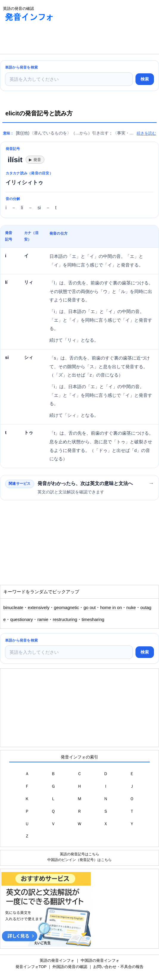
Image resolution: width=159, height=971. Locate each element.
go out (89, 607)
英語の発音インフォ (57, 960)
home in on (111, 607)
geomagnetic (66, 607)
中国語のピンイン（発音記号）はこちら (79, 860)
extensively (38, 607)
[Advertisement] (47, 39)
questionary (21, 619)
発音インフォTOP (30, 966)
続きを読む (146, 133)
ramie (42, 619)
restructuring (65, 619)
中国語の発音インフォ (100, 960)
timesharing (93, 619)
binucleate (13, 607)
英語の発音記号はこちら (79, 854)
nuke (131, 607)
